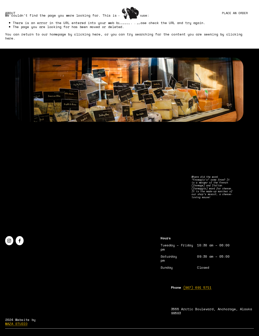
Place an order (235, 13)
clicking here (87, 34)
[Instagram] (9, 240)
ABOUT (10, 13)
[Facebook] (20, 240)
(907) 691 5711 (197, 287)
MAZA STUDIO (16, 324)
